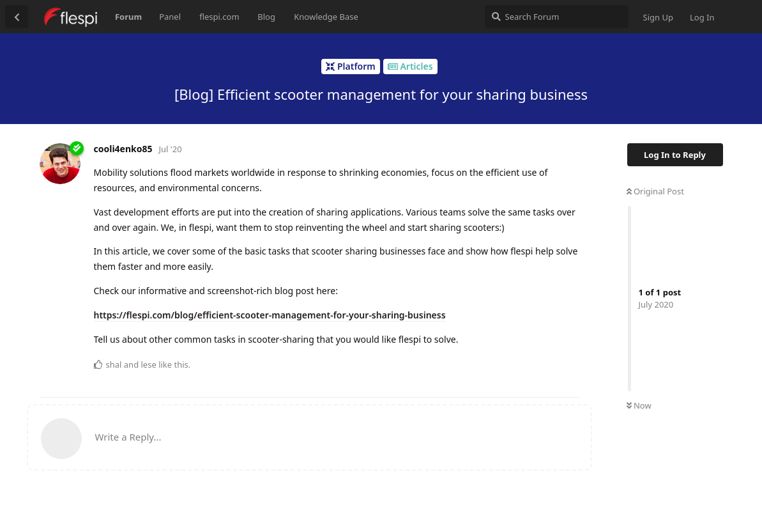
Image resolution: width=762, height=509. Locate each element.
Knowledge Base (326, 16)
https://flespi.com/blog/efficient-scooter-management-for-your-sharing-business (270, 315)
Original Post (655, 191)
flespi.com (219, 16)
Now (639, 405)
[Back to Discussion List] (16, 16)
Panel (170, 16)
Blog (266, 16)
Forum (128, 16)
